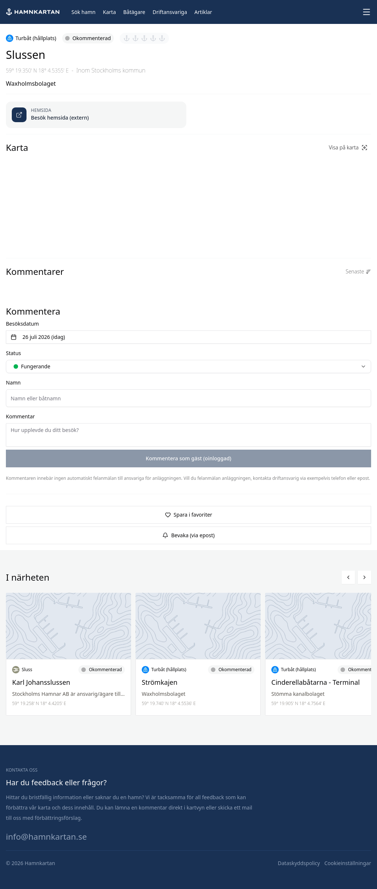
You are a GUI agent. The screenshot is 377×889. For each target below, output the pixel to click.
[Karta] (109, 12)
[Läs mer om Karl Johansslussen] (68, 654)
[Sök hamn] (83, 12)
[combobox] (188, 366)
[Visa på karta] (348, 147)
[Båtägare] (134, 12)
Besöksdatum (22, 323)
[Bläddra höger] (364, 577)
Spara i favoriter (188, 514)
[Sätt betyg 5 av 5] (162, 38)
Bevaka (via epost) (188, 535)
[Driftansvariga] (169, 12)
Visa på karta (348, 147)
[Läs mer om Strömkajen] (198, 654)
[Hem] (33, 11)
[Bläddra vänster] (348, 577)
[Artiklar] (203, 12)
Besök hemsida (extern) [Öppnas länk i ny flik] (60, 117)
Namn (13, 382)
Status (13, 353)
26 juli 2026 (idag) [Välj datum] (38, 336)
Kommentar (20, 416)
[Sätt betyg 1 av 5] (127, 38)
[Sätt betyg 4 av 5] (153, 38)
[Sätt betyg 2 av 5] (135, 38)
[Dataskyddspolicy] (299, 863)
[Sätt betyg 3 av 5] (144, 38)
